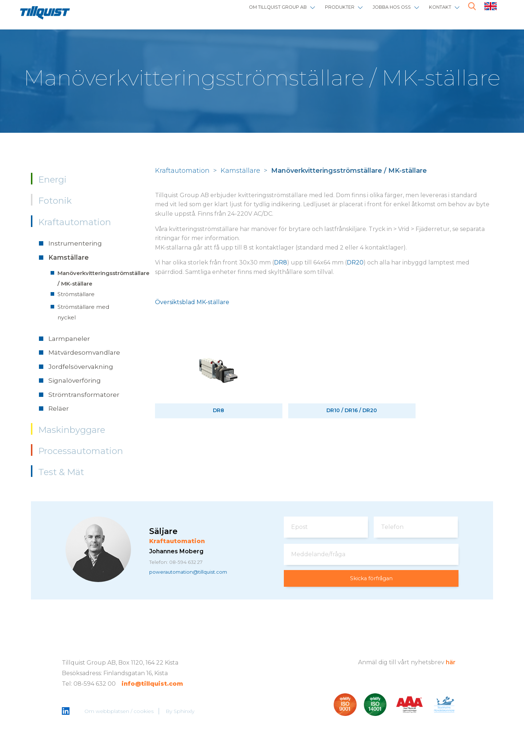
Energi (52, 179)
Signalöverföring (74, 380)
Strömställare (76, 294)
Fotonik (55, 200)
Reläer (58, 408)
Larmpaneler (69, 338)
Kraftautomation (74, 222)
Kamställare (68, 257)
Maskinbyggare (71, 430)
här (451, 662)
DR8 (280, 262)
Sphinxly (184, 712)
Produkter (314, 11)
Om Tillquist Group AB (237, 11)
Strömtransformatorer (83, 394)
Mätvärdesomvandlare (84, 352)
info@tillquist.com (152, 684)
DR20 (355, 262)
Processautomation (80, 451)
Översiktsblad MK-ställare (192, 302)
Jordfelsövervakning (80, 366)
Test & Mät (61, 472)
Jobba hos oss (377, 11)
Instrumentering (75, 243)
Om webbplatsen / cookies (119, 712)
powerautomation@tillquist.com (196, 573)
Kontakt (435, 11)
